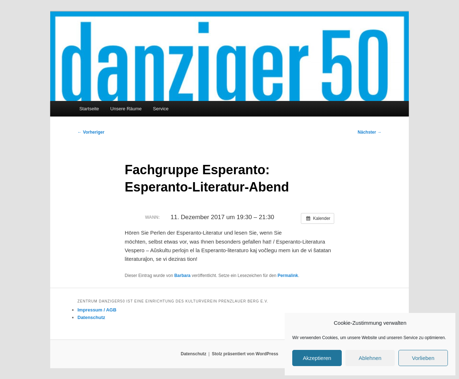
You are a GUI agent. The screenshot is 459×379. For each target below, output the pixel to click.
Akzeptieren (317, 358)
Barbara (182, 275)
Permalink (288, 275)
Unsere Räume (126, 108)
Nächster (370, 132)
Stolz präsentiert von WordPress (245, 353)
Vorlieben (423, 358)
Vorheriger (90, 132)
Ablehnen (370, 358)
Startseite (89, 108)
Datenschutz (91, 317)
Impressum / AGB (97, 310)
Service (161, 108)
